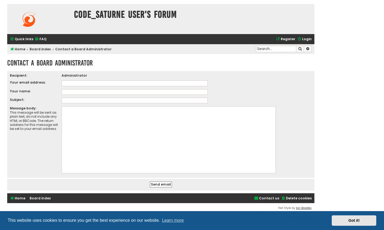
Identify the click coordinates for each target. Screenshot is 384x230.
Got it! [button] (354, 220)
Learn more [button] (173, 220)
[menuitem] (40, 39)
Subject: (17, 99)
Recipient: (18, 75)
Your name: (20, 91)
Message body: (23, 108)
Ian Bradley (304, 208)
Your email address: (28, 82)
